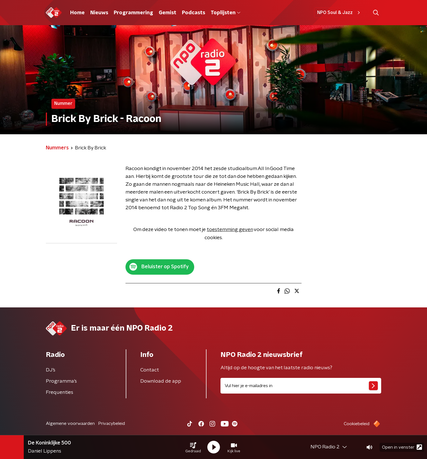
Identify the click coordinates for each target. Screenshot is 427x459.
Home (77, 12)
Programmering (133, 12)
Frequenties (59, 392)
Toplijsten (225, 12)
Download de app (160, 381)
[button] (193, 447)
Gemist (167, 12)
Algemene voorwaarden (70, 423)
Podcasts (193, 12)
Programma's (61, 381)
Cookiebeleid (356, 424)
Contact (149, 370)
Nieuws (99, 12)
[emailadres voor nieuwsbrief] (300, 386)
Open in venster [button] (402, 447)
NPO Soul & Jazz (339, 12)
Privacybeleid (111, 423)
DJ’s (50, 370)
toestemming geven (230, 229)
